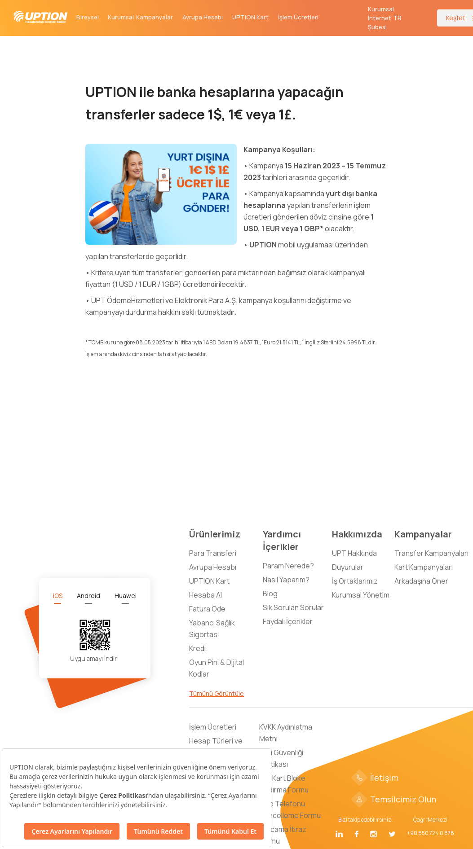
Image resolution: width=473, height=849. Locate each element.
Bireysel (87, 17)
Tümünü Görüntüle (216, 693)
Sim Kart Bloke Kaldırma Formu (284, 784)
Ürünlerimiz (214, 534)
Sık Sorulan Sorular (293, 607)
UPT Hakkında (354, 553)
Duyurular (347, 567)
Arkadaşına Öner (421, 581)
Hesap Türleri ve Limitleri (216, 746)
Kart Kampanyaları (423, 567)
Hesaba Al (205, 595)
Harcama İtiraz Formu (282, 835)
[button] (397, 18)
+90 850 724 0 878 (430, 833)
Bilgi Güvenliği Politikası (281, 758)
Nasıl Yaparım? (286, 580)
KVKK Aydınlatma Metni (285, 732)
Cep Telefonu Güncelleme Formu (290, 809)
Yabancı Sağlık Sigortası (212, 628)
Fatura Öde (207, 609)
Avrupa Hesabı (202, 17)
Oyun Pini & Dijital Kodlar (216, 668)
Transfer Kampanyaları (431, 553)
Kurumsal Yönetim (360, 595)
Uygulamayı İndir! (94, 658)
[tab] (58, 595)
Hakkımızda (357, 534)
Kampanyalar (154, 17)
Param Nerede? (288, 566)
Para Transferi (212, 553)
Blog (270, 593)
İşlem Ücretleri (298, 17)
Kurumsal (121, 17)
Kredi (197, 648)
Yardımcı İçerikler (282, 540)
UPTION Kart (250, 17)
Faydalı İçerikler (288, 621)
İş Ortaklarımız (355, 581)
